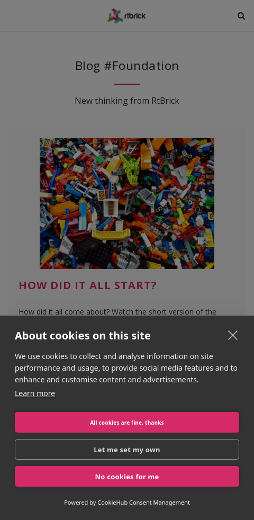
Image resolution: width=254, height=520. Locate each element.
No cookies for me (127, 476)
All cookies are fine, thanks (127, 422)
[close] (233, 334)
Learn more (35, 393)
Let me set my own (127, 449)
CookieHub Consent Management (143, 502)
